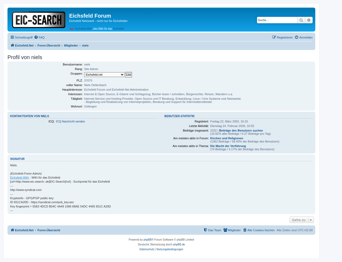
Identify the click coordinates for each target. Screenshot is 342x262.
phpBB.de (179, 244)
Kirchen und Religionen (226, 138)
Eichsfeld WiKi (19, 177)
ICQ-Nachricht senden (70, 121)
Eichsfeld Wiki (83, 28)
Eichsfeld (118, 28)
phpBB (147, 239)
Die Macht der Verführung (228, 146)
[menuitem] (39, 37)
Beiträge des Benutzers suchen (241, 130)
